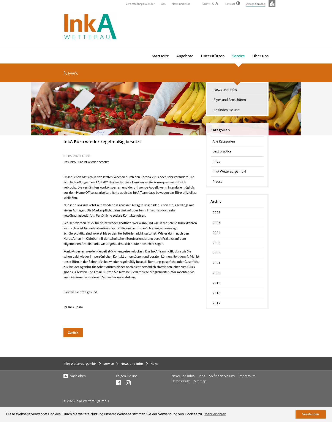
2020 (216, 273)
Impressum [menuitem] (247, 376)
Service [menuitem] (238, 55)
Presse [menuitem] (217, 181)
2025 (216, 223)
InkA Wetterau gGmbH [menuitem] (229, 171)
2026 (216, 212)
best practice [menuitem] (222, 151)
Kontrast (232, 4)
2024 (216, 232)
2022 (216, 253)
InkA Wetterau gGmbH (79, 364)
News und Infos (181, 4)
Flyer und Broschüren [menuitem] (230, 99)
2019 (216, 283)
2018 (216, 293)
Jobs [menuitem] (202, 376)
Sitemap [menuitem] (200, 381)
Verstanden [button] (310, 414)
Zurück (73, 332)
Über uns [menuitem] (260, 55)
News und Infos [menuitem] (225, 89)
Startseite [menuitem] (160, 55)
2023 (216, 243)
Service (108, 364)
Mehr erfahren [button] (215, 414)
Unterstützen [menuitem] (213, 55)
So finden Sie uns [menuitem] (226, 110)
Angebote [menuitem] (184, 55)
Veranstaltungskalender (140, 4)
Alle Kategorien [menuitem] (224, 141)
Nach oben (74, 376)
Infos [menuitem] (216, 161)
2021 (216, 263)
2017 (216, 303)
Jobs (163, 4)
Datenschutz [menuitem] (180, 381)
